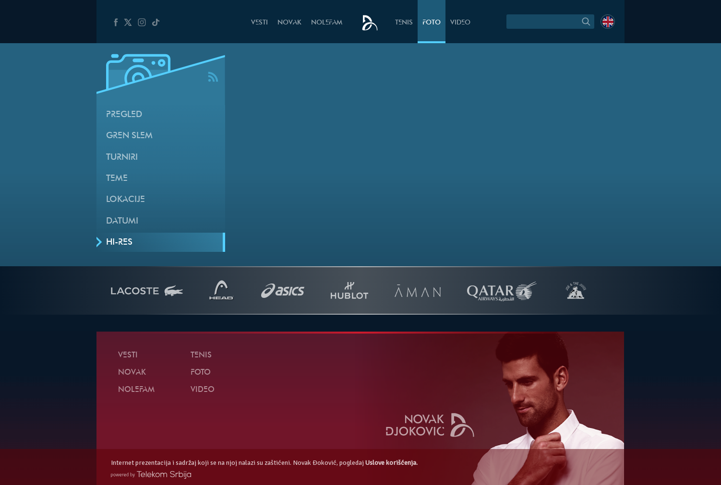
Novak (289, 22)
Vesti (259, 22)
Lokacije (125, 199)
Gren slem (129, 136)
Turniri (122, 157)
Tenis (404, 22)
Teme (117, 178)
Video (460, 22)
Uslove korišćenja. (391, 463)
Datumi (122, 221)
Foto (431, 22)
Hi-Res (119, 242)
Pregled (124, 114)
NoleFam (326, 22)
